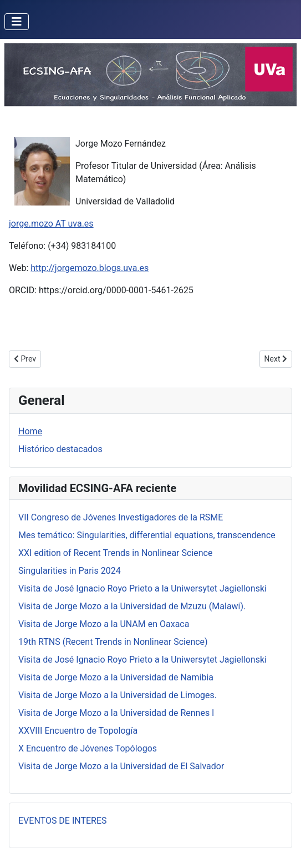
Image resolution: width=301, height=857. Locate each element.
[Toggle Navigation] (16, 21)
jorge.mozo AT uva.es (51, 223)
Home (30, 431)
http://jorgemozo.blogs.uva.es (89, 268)
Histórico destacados (60, 449)
